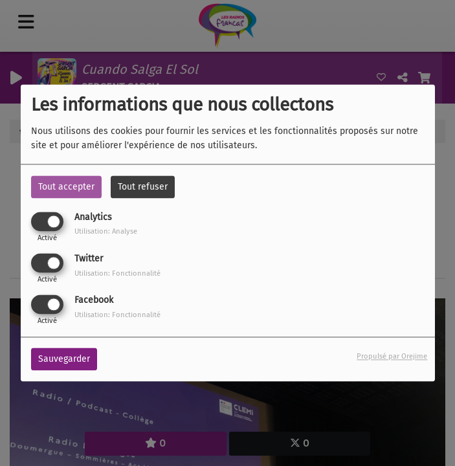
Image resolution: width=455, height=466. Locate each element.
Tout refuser (143, 186)
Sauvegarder (64, 359)
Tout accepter (66, 186)
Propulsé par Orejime (392, 357)
